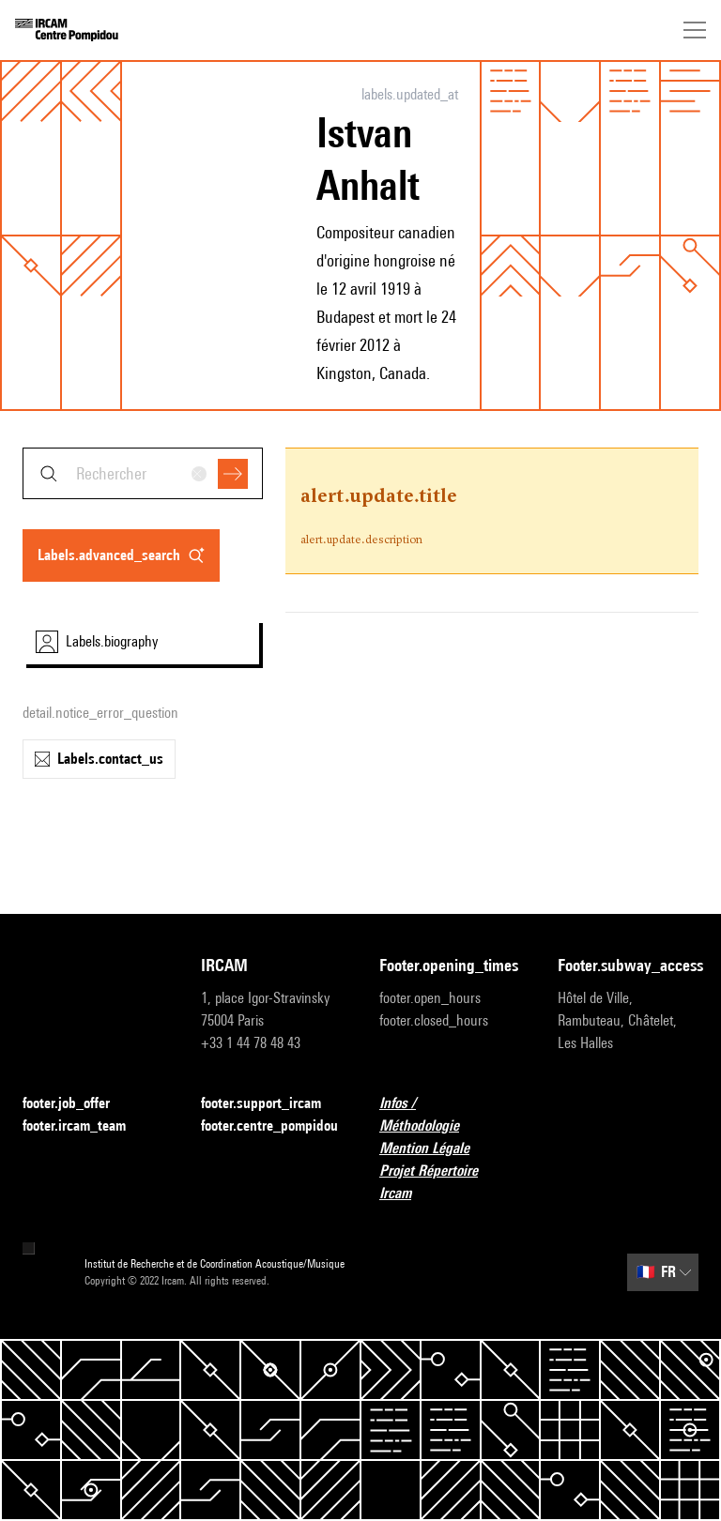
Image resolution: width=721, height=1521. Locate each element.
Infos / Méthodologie (449, 1114)
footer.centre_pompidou (269, 1125)
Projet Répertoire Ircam (449, 1182)
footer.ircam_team (85, 1126)
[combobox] (143, 473)
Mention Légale (435, 1149)
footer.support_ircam (271, 1104)
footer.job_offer (77, 1104)
